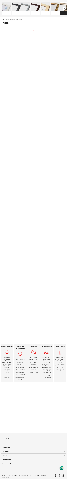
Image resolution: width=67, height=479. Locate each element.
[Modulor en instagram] (59, 476)
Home (3, 19)
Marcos (7, 19)
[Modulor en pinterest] (63, 476)
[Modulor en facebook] (55, 476)
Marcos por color (14, 19)
